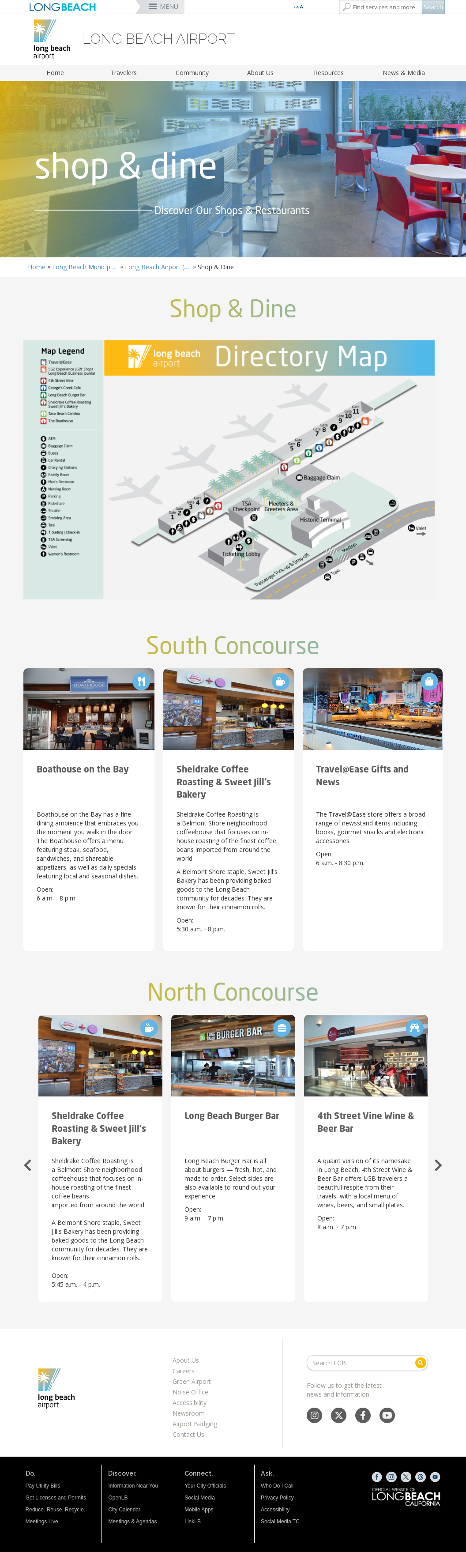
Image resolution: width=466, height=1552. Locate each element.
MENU (169, 6)
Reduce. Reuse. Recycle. (55, 1510)
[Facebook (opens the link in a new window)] (377, 1477)
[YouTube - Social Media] (387, 1416)
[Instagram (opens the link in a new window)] (391, 1477)
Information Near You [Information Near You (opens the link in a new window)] (133, 1486)
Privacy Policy (277, 1498)
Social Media (199, 1498)
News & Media (404, 72)
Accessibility (190, 1402)
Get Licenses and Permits (56, 1498)
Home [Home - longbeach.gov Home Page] (36, 267)
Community (192, 72)
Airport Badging (195, 1424)
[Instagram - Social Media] (315, 1416)
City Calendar (124, 1510)
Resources (329, 72)
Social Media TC (280, 1521)
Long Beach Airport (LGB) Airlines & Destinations (158, 267)
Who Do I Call (277, 1486)
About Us (260, 72)
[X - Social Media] (338, 1416)
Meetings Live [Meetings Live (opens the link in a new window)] (42, 1521)
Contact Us (188, 1434)
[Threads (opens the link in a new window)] (420, 1477)
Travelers (123, 72)
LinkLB (192, 1521)
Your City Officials (205, 1486)
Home (55, 72)
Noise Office (190, 1392)
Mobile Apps (198, 1510)
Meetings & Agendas (132, 1521)
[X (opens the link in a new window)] (406, 1477)
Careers (184, 1371)
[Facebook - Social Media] (363, 1416)
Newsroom (189, 1413)
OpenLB (118, 1498)
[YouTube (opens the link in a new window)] (435, 1477)
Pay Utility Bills (43, 1486)
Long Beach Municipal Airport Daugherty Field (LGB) (85, 267)
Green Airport (192, 1381)
